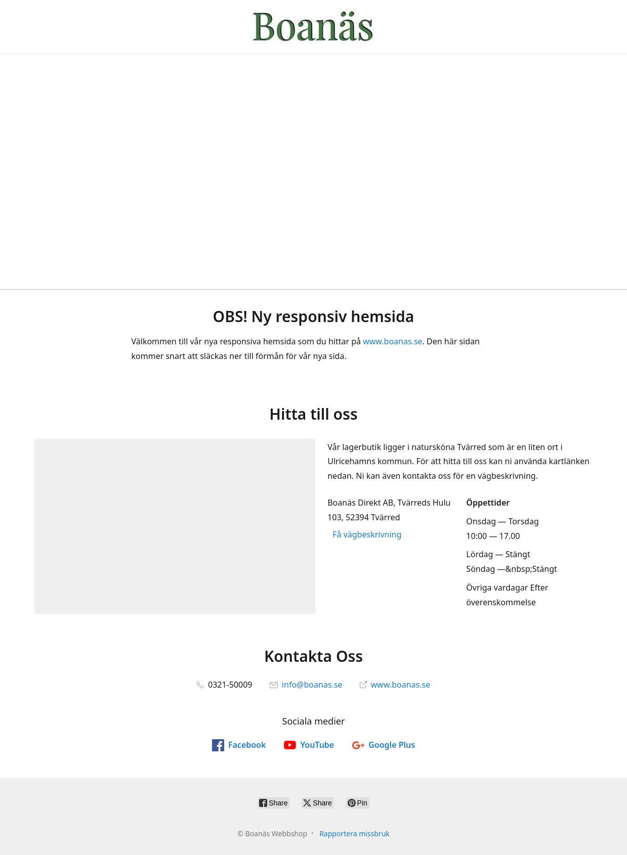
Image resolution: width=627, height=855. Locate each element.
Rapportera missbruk (354, 833)
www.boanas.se (392, 341)
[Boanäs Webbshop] (313, 27)
